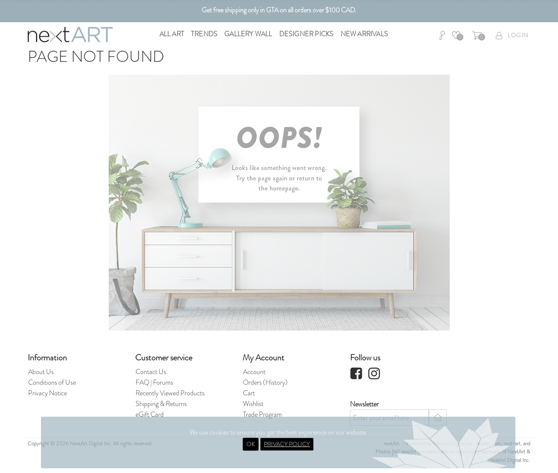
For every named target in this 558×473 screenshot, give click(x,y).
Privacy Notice (47, 393)
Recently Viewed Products (170, 393)
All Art (171, 34)
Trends (204, 34)
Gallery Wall (248, 34)
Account (254, 372)
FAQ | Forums (154, 382)
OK (250, 444)
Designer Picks (306, 34)
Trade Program (262, 414)
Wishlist (253, 404)
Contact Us (151, 372)
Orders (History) (265, 382)
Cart (249, 393)
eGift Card (150, 414)
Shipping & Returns (161, 404)
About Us (41, 372)
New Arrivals (364, 34)
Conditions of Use (52, 382)
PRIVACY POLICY (287, 444)
